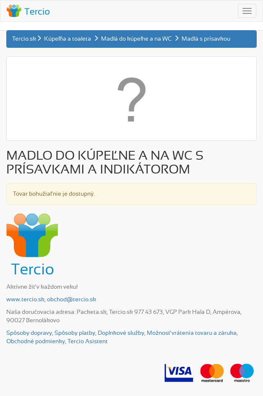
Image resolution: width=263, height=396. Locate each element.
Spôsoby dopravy (29, 333)
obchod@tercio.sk (71, 300)
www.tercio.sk (25, 300)
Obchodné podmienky (35, 341)
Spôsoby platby (75, 333)
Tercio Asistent (88, 341)
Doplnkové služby (121, 333)
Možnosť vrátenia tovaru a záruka (192, 333)
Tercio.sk (24, 39)
